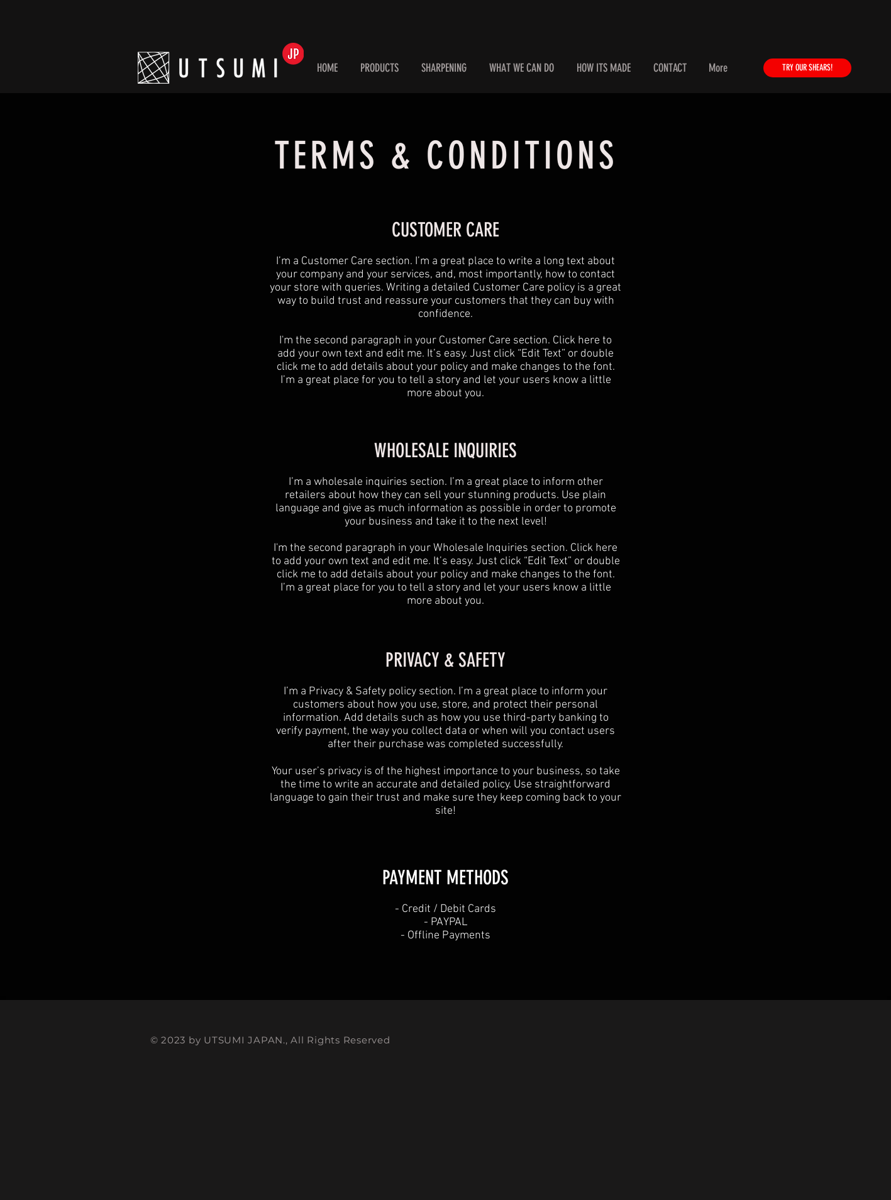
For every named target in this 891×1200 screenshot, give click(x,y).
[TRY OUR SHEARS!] (807, 67)
